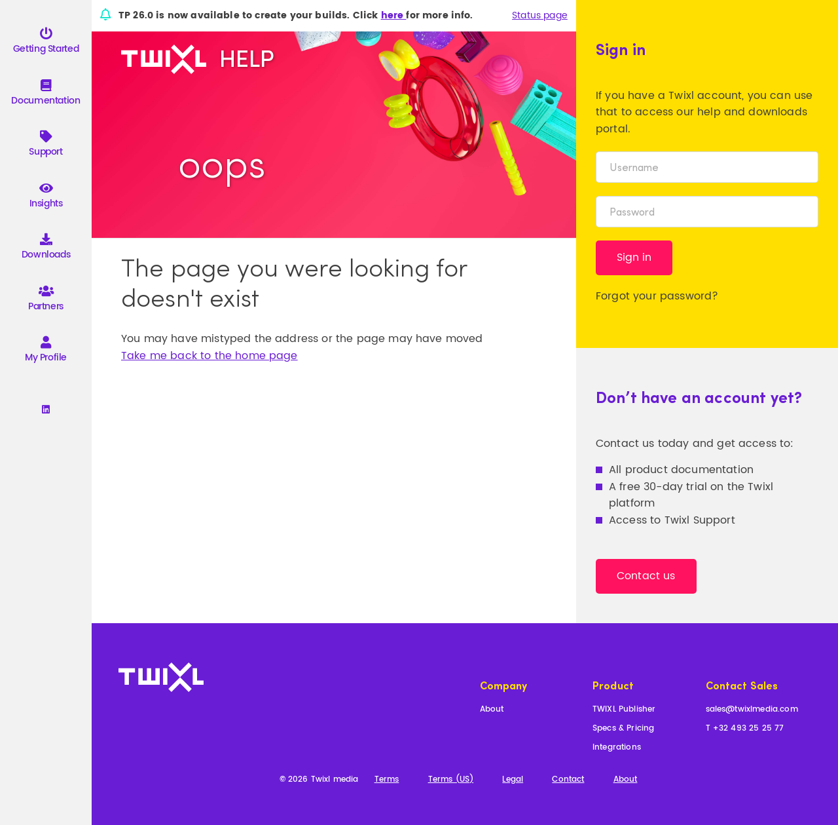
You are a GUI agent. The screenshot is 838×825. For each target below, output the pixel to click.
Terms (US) (451, 780)
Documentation (45, 94)
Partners (46, 300)
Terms (386, 780)
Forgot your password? (657, 296)
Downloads (46, 248)
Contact (568, 780)
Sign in (634, 257)
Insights (46, 197)
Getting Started (46, 42)
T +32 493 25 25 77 (745, 729)
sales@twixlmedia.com (752, 710)
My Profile (46, 351)
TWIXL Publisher (623, 710)
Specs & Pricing (623, 729)
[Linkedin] (46, 410)
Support (45, 145)
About (492, 710)
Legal (512, 780)
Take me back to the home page (209, 355)
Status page (540, 16)
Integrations (616, 748)
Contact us (646, 576)
